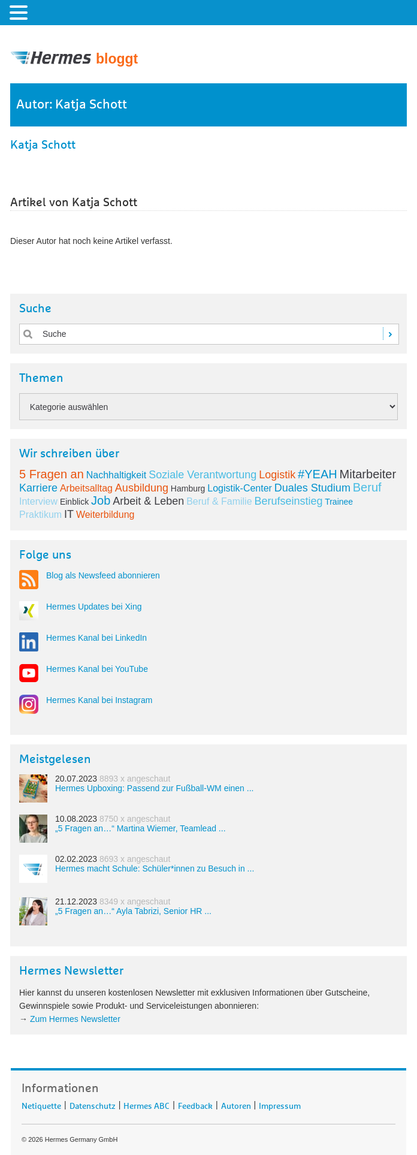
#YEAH (317, 474)
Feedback (195, 1104)
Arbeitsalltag (86, 488)
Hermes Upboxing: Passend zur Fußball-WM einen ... (154, 788)
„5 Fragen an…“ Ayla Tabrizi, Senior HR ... (133, 911)
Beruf (367, 487)
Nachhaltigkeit (116, 475)
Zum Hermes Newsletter (75, 1019)
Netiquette (41, 1104)
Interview (38, 501)
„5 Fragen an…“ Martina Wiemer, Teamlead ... (140, 828)
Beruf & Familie (219, 501)
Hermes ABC (146, 1104)
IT (69, 514)
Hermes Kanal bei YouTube (97, 669)
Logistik (277, 475)
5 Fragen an (51, 474)
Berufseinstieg (288, 501)
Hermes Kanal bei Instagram (99, 700)
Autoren (236, 1104)
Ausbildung (141, 488)
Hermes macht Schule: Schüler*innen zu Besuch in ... (154, 868)
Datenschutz (93, 1104)
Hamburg (188, 488)
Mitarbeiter (368, 474)
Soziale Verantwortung (202, 475)
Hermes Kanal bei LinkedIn (96, 638)
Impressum (280, 1104)
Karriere (38, 488)
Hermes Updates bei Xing (94, 606)
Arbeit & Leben (148, 501)
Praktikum (40, 514)
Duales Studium (312, 488)
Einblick (74, 501)
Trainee (339, 501)
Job (100, 500)
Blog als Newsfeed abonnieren (103, 575)
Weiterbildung (105, 514)
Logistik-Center (239, 488)
